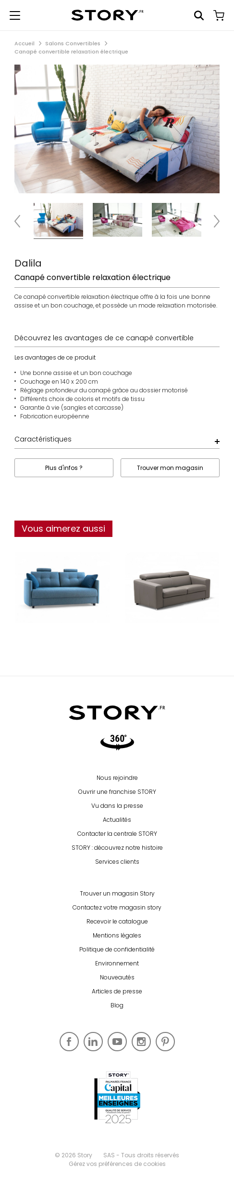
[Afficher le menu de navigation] (15, 15)
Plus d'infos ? (64, 468)
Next (212, 221)
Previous (21, 221)
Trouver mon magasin (170, 468)
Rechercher (199, 15)
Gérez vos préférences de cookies (117, 1164)
